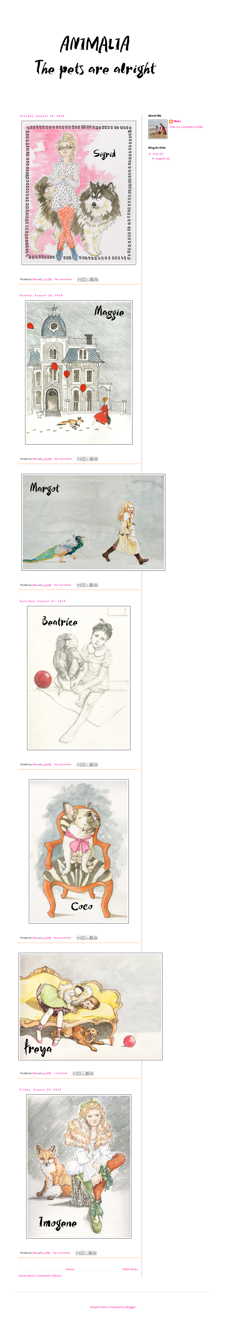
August (161, 158)
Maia (177, 121)
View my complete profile (186, 127)
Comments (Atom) (49, 1275)
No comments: (64, 279)
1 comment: (61, 1073)
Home (70, 1269)
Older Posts (130, 1269)
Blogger (131, 1307)
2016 (156, 154)
